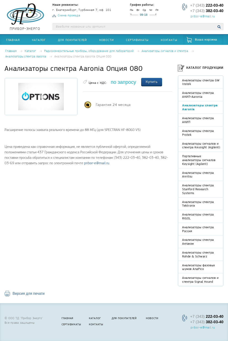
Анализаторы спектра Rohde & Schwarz (198, 254)
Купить (152, 82)
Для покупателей (72, 40)
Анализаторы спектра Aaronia (25, 56)
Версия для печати (28, 293)
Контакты (169, 40)
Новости (106, 40)
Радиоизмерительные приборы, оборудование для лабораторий (89, 51)
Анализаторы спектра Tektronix (198, 204)
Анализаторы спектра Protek (198, 132)
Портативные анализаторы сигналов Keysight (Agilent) (198, 160)
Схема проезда (69, 15)
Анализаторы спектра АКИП (198, 120)
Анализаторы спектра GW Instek (200, 82)
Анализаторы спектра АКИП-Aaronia (198, 94)
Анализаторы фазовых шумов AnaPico (198, 267)
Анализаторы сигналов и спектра (165, 51)
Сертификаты (137, 40)
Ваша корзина (206, 39)
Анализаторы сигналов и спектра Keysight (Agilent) (201, 145)
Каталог (39, 40)
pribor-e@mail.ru (203, 16)
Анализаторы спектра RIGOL (198, 216)
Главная (13, 40)
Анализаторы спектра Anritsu (198, 174)
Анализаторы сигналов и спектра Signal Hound (200, 279)
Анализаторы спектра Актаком (198, 241)
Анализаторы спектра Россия (198, 229)
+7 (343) (206, 5)
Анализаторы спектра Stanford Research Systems (198, 189)
